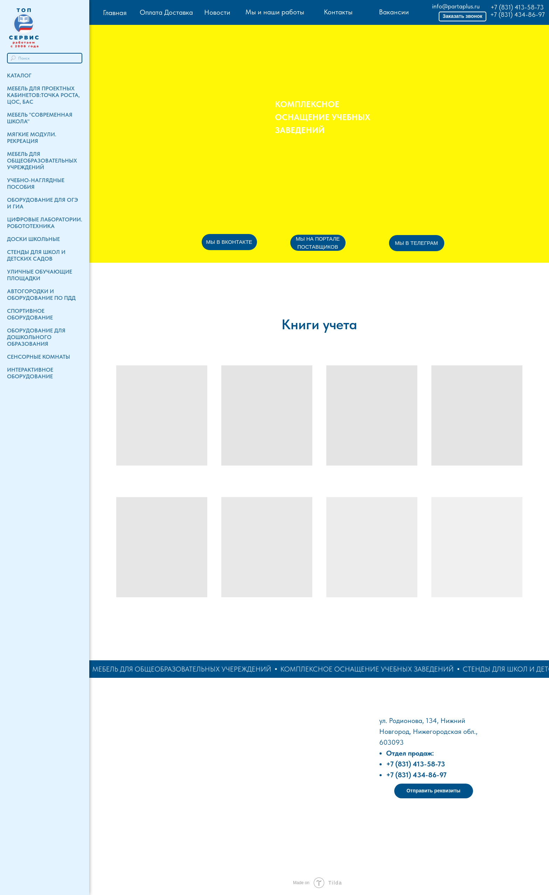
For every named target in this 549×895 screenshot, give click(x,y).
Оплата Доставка (166, 12)
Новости (217, 12)
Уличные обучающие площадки (39, 275)
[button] (462, 16)
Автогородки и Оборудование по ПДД (41, 294)
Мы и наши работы (274, 12)
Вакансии (394, 12)
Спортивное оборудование (30, 314)
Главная (115, 12)
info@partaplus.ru (456, 6)
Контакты (338, 12)
